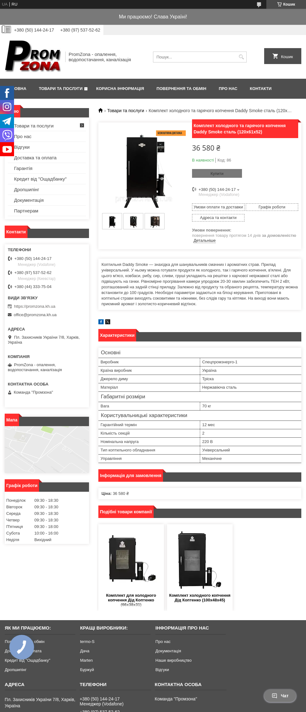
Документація (29, 200)
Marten (86, 660)
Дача (84, 651)
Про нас (228, 88)
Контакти (261, 88)
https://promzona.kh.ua (34, 306)
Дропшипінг (26, 189)
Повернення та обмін (181, 88)
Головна (16, 88)
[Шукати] (241, 57)
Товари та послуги (60, 88)
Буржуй (87, 669)
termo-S (87, 641)
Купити (217, 173)
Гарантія (23, 168)
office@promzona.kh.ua (35, 314)
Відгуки (22, 147)
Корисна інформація (120, 88)
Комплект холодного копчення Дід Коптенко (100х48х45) (199, 597)
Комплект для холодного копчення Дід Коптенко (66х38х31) (131, 600)
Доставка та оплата (35, 157)
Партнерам (26, 210)
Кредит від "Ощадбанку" (40, 179)
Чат (280, 696)
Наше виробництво (173, 660)
